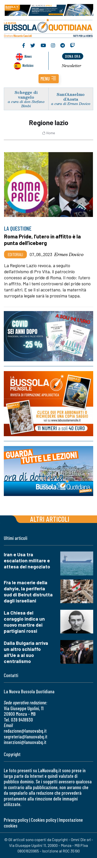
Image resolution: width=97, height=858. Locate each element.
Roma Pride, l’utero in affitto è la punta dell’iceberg (42, 239)
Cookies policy (43, 820)
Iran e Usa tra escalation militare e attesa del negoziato (27, 560)
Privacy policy (16, 820)
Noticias (27, 65)
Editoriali (15, 254)
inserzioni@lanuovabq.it (25, 742)
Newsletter (71, 66)
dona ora (72, 56)
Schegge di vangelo (26, 94)
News (28, 56)
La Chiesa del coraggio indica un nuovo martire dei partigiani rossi (24, 622)
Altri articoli (49, 518)
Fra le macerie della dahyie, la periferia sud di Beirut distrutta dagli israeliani (28, 591)
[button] (49, 78)
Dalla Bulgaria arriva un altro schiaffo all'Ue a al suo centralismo (26, 652)
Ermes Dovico (69, 254)
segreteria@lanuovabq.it (25, 736)
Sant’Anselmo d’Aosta (71, 96)
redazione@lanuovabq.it (25, 731)
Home (48, 133)
